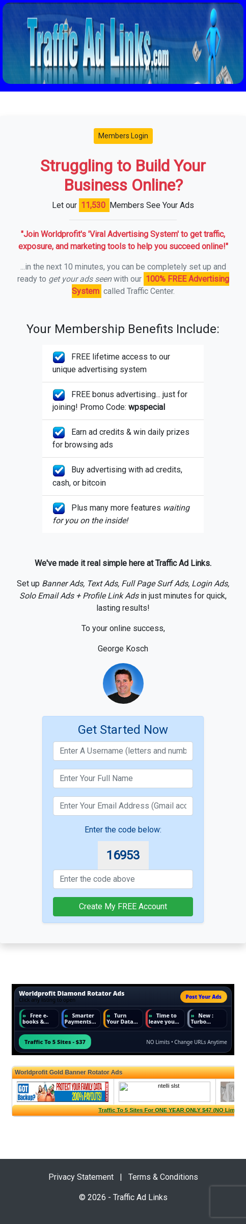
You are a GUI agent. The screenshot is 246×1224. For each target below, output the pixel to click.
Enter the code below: (123, 829)
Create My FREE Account (123, 906)
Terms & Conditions (163, 1177)
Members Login (123, 136)
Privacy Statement (81, 1177)
